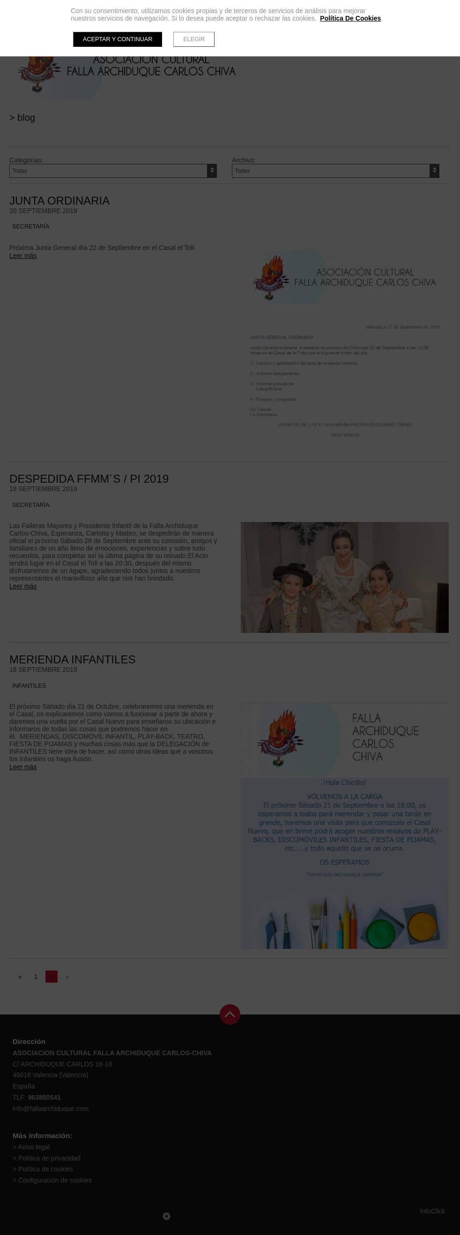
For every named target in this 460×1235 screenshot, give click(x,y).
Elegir (194, 39)
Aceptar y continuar (117, 39)
